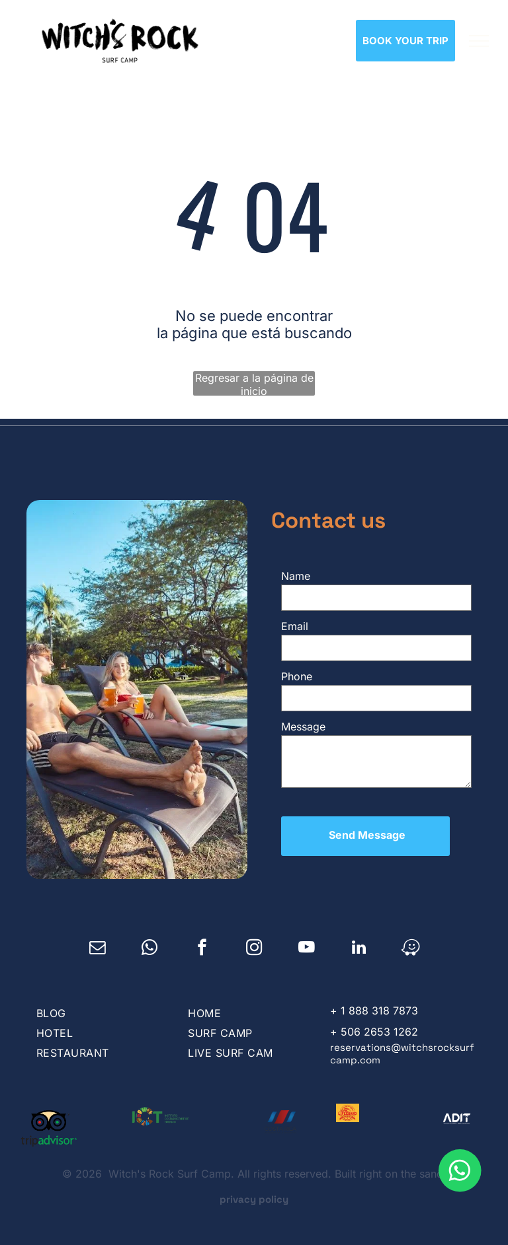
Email (294, 626)
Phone (296, 676)
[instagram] (254, 936)
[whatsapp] (150, 936)
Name (295, 576)
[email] (97, 936)
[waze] (411, 936)
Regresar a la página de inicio (254, 383)
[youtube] (306, 936)
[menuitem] (98, 1000)
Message (303, 726)
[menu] (479, 41)
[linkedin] (359, 936)
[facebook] (202, 936)
